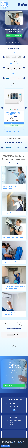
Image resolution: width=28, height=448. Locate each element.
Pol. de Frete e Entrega (14, 421)
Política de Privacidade (14, 425)
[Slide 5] (18, 42)
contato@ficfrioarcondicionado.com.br (14, 403)
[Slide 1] (6, 42)
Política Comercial (14, 418)
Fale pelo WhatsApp (14, 125)
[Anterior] (1, 27)
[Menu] (25, 5)
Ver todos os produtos (14, 131)
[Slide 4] (15, 42)
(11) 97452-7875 (14, 401)
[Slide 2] (9, 42)
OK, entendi (6, 445)
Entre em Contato (10, 363)
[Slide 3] (12, 42)
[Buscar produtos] (19, 4)
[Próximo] (26, 27)
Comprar (14, 123)
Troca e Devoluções (14, 423)
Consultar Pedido (14, 416)
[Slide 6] (22, 42)
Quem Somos (14, 413)
